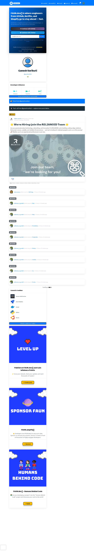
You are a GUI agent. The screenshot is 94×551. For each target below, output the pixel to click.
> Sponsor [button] (28, 444)
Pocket (26, 183)
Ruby (33, 214)
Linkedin (17, 183)
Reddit (29, 183)
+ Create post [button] (27, 382)
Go (33, 270)
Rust (33, 203)
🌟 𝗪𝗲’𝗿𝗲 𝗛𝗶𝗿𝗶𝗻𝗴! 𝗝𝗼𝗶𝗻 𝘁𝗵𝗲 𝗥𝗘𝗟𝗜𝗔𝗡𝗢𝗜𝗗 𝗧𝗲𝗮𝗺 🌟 (39, 125)
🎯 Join (42, 36)
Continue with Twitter (28, 32)
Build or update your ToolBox (27, 323)
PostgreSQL (35, 237)
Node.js (34, 248)
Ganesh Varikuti (27, 71)
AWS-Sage (31, 192)
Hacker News (34, 183)
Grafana (34, 259)
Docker (34, 282)
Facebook (22, 183)
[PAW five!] (12, 179)
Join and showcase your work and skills (27, 96)
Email (38, 183)
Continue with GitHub (27, 28)
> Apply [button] (27, 503)
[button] (79, 3)
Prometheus (35, 225)
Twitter (13, 183)
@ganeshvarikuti (28, 74)
